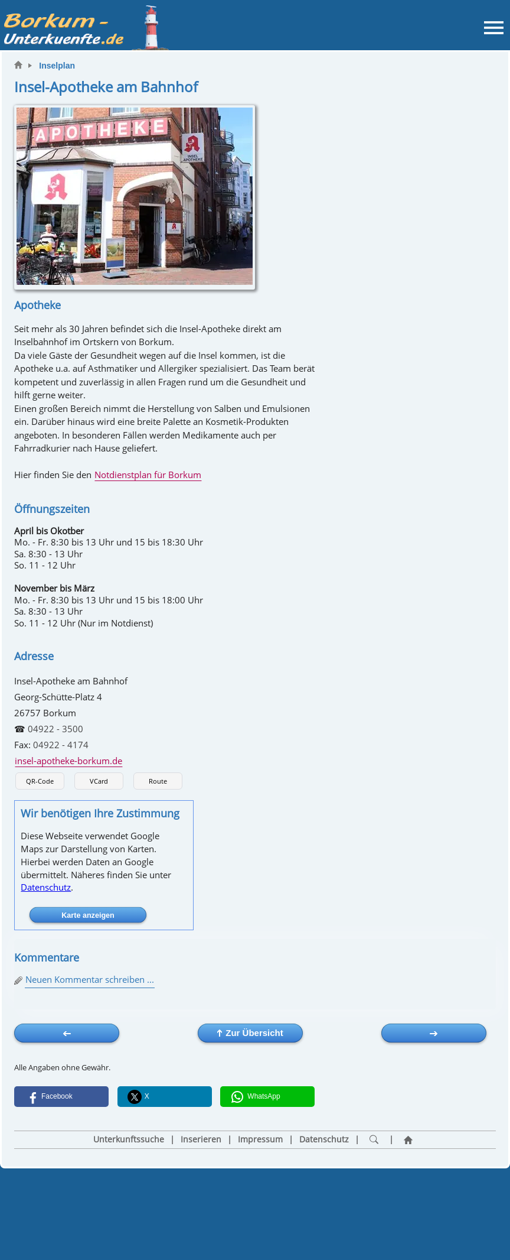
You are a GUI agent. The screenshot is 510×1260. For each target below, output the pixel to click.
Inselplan (57, 65)
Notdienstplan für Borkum (147, 474)
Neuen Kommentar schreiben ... (89, 979)
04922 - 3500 (55, 729)
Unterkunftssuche (128, 1139)
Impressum (260, 1139)
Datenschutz (46, 887)
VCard (99, 781)
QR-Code (40, 781)
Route (158, 781)
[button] (61, 1096)
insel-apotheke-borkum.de (68, 761)
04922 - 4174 (61, 745)
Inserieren (201, 1139)
